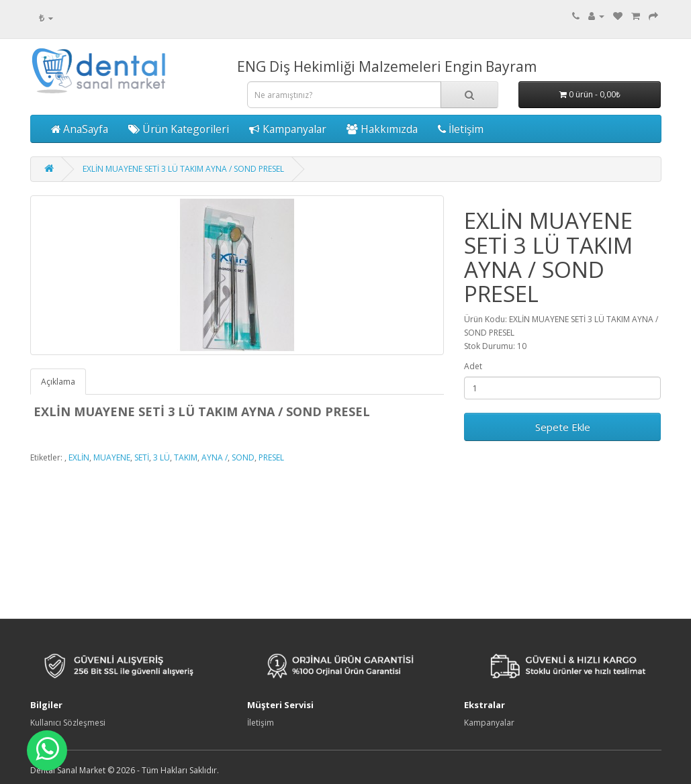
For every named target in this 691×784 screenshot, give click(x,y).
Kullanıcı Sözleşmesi (67, 722)
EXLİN (78, 457)
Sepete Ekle (562, 427)
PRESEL (271, 457)
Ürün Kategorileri (178, 128)
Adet (473, 366)
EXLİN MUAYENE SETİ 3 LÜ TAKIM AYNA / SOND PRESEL (183, 169)
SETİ (141, 457)
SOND (243, 457)
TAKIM (185, 457)
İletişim (460, 128)
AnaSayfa (79, 128)
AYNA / (214, 457)
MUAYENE (111, 457)
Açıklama (58, 381)
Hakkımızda (382, 128)
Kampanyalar (287, 128)
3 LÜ (161, 457)
